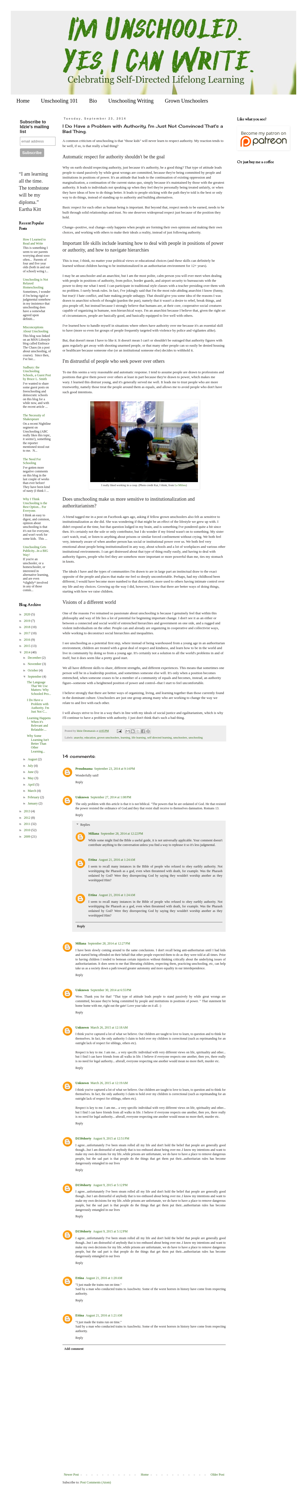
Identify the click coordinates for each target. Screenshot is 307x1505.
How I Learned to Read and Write (34, 241)
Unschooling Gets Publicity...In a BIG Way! (35, 551)
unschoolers (180, 737)
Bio (93, 101)
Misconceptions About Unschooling (35, 329)
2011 (27, 824)
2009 (27, 836)
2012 (27, 818)
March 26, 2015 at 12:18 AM (109, 1027)
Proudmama (84, 769)
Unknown (82, 797)
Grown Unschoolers (186, 101)
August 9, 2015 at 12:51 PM (111, 1138)
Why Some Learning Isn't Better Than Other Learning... (38, 743)
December (35, 658)
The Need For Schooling (32, 461)
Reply (79, 782)
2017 (27, 633)
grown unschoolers (108, 737)
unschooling (196, 737)
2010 (27, 830)
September (35, 676)
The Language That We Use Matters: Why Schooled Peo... (39, 688)
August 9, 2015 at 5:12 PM (110, 1185)
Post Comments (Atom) (95, 1482)
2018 (27, 627)
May (31, 778)
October (33, 670)
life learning (139, 737)
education (90, 737)
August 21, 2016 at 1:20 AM (104, 1278)
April (31, 784)
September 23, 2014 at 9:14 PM (114, 769)
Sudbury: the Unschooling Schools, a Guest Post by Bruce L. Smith (37, 373)
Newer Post (71, 1474)
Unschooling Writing (131, 101)
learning (125, 737)
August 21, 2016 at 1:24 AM (117, 860)
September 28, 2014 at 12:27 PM (109, 943)
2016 (27, 640)
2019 (27, 621)
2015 (27, 646)
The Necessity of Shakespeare (34, 417)
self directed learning (159, 737)
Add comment (73, 1349)
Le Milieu (180, 485)
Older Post (217, 1474)
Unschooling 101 (59, 101)
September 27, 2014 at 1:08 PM (110, 797)
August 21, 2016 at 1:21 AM (104, 1315)
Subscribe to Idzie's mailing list (34, 127)
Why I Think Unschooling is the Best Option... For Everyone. (35, 505)
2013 (27, 811)
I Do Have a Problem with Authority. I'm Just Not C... (38, 705)
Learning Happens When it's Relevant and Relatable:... (39, 723)
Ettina (92, 860)
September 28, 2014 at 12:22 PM (122, 833)
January (33, 803)
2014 (27, 652)
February (34, 797)
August (33, 759)
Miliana (93, 833)
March (32, 791)
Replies (85, 825)
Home (23, 101)
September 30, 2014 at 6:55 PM (110, 990)
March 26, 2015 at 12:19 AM (109, 1083)
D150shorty (83, 1138)
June (31, 772)
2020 (27, 614)
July (31, 766)
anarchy (78, 737)
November (35, 664)
